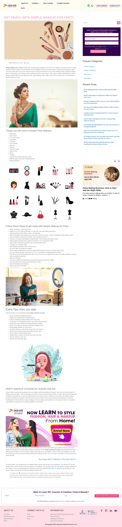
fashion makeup (34, 473)
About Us (24, 3)
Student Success (63, 3)
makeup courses (33, 475)
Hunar (27, 63)
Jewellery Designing (90, 70)
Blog (23, 8)
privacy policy (104, 48)
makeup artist (43, 473)
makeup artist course (54, 473)
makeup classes (23, 475)
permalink (58, 477)
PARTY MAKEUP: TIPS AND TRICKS (61, 459)
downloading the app (47, 468)
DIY (17, 473)
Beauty (14, 473)
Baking (95, 198)
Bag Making (87, 78)
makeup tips (69, 475)
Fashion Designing (89, 66)
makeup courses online (45, 475)
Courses (35, 3)
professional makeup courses (38, 453)
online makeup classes (16, 477)
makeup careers (14, 475)
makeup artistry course (66, 473)
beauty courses (25, 473)
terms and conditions (112, 46)
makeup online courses (58, 475)
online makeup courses (29, 477)
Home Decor (87, 74)
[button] (102, 6)
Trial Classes (48, 3)
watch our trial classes (57, 466)
